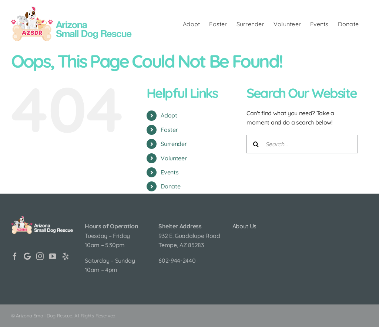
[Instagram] (40, 256)
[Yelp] (65, 256)
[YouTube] (52, 256)
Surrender (174, 143)
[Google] (27, 256)
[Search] (255, 144)
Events (169, 172)
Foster (169, 129)
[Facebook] (15, 256)
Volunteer (174, 158)
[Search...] (302, 144)
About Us (244, 226)
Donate (170, 186)
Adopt (169, 115)
